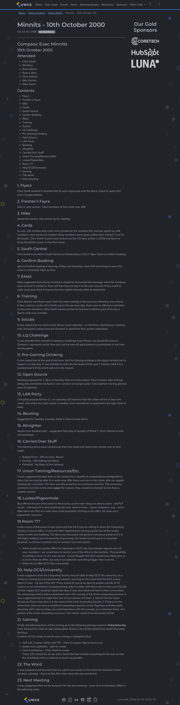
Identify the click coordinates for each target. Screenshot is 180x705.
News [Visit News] (74, 4)
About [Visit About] (38, 4)
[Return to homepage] (24, 4)
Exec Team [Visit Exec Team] (51, 4)
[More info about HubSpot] (145, 52)
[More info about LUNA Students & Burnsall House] (145, 63)
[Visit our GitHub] (95, 700)
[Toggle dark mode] (160, 4)
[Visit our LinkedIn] (89, 700)
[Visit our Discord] (64, 700)
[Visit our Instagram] (70, 700)
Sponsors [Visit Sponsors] (121, 4)
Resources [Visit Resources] (108, 4)
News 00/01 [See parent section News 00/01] (55, 12)
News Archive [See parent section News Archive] (37, 12)
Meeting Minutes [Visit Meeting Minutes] (89, 4)
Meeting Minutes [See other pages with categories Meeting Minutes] (46, 32)
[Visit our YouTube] (83, 700)
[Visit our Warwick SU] (76, 700)
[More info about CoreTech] (145, 41)
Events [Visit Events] (64, 4)
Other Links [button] (136, 4)
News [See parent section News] (22, 12)
